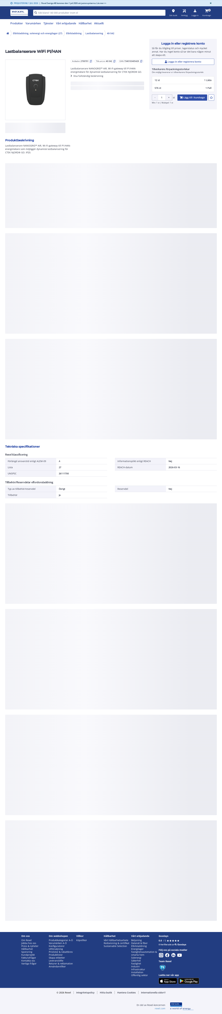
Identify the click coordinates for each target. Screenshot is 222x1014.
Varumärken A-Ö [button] (58, 943)
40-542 (110, 33)
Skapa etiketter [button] (57, 957)
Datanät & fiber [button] (139, 943)
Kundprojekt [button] (28, 954)
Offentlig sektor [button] (139, 975)
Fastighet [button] (136, 963)
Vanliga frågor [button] (29, 963)
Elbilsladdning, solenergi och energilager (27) (37, 33)
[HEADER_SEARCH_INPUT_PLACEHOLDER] (99, 13)
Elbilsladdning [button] (139, 946)
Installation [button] (137, 972)
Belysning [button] (136, 940)
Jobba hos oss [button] (28, 943)
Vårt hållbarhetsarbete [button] (116, 940)
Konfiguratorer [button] (57, 946)
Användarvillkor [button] (57, 966)
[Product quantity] (162, 97)
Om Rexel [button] (26, 940)
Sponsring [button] (26, 951)
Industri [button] (135, 966)
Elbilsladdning (74, 33)
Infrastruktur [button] (138, 969)
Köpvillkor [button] (81, 940)
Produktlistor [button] (56, 954)
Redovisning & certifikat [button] (116, 943)
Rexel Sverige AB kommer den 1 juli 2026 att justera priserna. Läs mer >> (72, 3)
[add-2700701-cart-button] (192, 97)
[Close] (210, 3)
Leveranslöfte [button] (56, 960)
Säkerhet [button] (136, 960)
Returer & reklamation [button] (61, 963)
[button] (183, 80)
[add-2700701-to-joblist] (211, 97)
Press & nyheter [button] (29, 946)
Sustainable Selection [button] (115, 946)
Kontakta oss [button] (28, 960)
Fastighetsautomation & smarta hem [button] (144, 953)
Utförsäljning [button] (56, 949)
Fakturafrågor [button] (28, 957)
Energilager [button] (137, 949)
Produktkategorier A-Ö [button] (61, 940)
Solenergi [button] (136, 957)
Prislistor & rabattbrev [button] (61, 951)
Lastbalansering (94, 33)
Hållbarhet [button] (27, 949)
